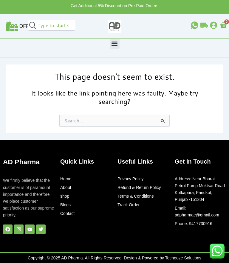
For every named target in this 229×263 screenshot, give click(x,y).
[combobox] (51, 25)
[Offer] (12, 26)
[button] (115, 44)
